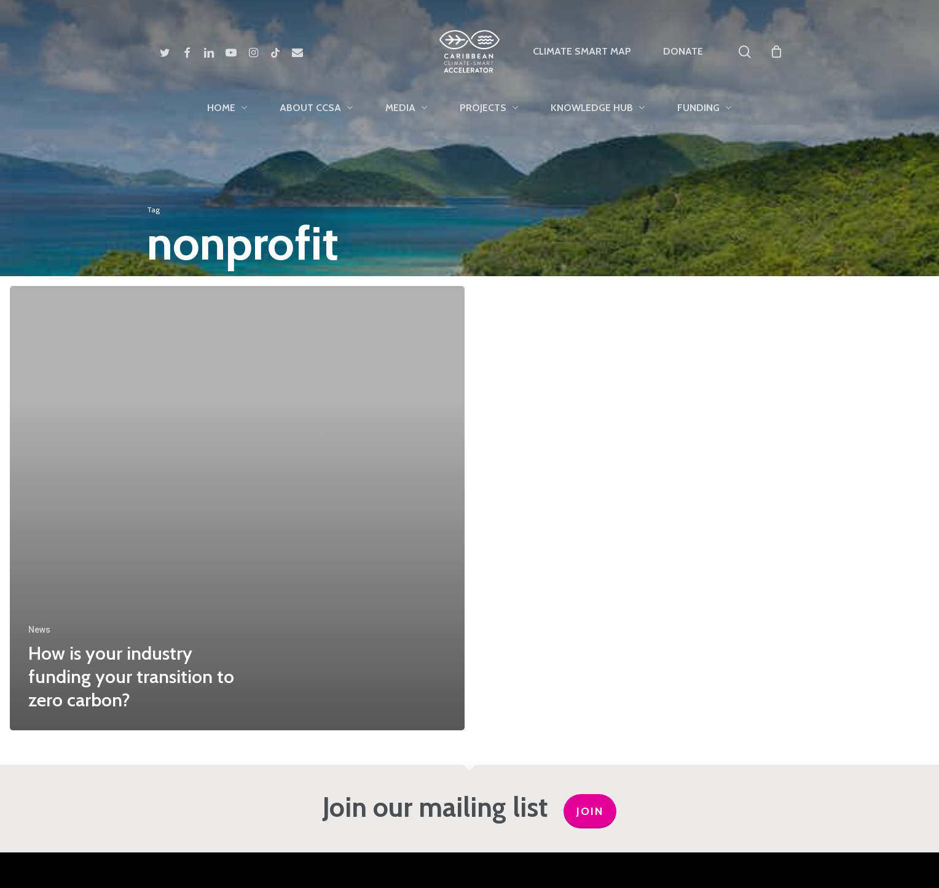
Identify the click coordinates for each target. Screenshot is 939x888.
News (39, 630)
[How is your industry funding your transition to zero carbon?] (237, 508)
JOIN (589, 811)
